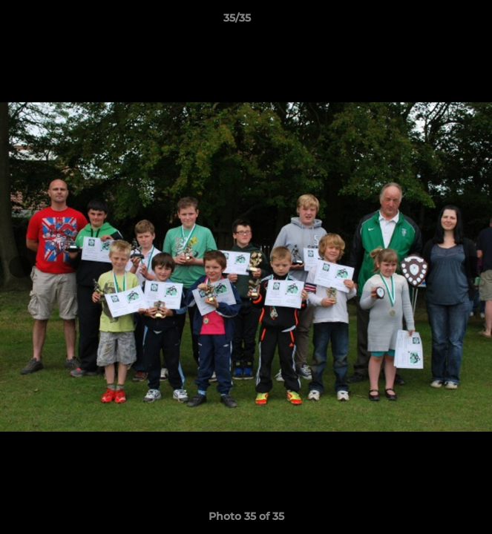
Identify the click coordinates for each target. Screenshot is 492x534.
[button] (438, 21)
